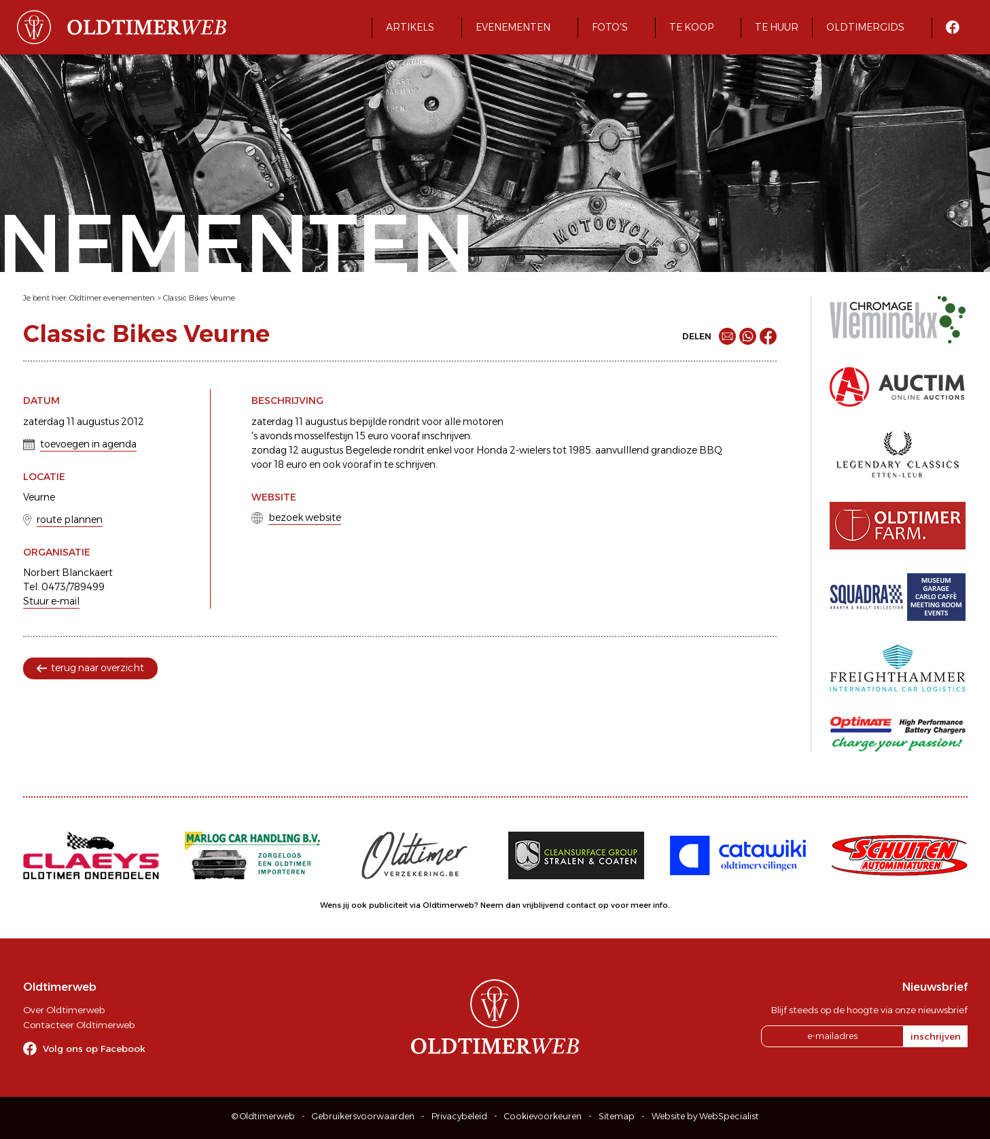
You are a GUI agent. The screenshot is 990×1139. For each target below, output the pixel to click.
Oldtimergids (865, 27)
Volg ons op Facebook (94, 1048)
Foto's (610, 27)
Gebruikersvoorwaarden (363, 1116)
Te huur (776, 27)
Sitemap (617, 1116)
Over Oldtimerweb (64, 1009)
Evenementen (513, 27)
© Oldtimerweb (263, 1116)
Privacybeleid (459, 1116)
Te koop (691, 27)
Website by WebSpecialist (705, 1116)
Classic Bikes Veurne (199, 298)
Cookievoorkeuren (543, 1116)
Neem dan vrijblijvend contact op (544, 905)
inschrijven (936, 1036)
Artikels (410, 27)
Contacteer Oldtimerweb (79, 1024)
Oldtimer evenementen (112, 298)
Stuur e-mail (51, 601)
